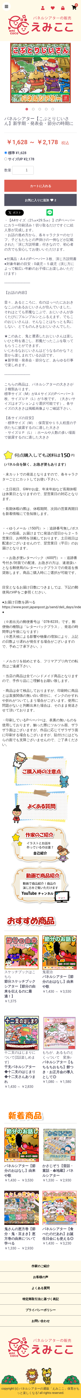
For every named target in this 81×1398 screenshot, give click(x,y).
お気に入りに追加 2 (40, 200)
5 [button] (53, 110)
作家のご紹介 (41, 1266)
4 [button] (47, 110)
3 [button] (40, 110)
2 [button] (34, 110)
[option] (40, 73)
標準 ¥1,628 (17, 153)
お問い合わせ (41, 1321)
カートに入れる (40, 186)
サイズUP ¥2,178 (21, 159)
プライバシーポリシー (40, 1310)
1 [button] (27, 110)
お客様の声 (40, 1277)
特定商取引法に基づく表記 (40, 1299)
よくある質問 (41, 1288)
